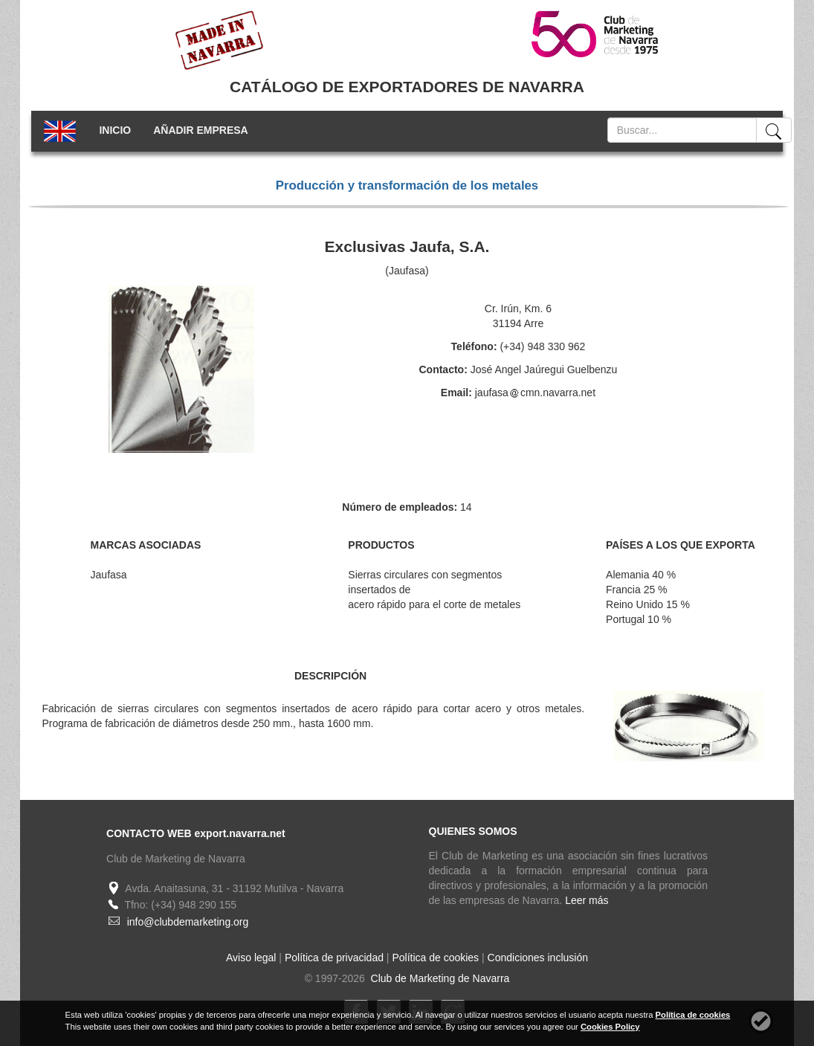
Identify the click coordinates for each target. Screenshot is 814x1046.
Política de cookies (435, 957)
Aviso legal (251, 957)
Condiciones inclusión (538, 957)
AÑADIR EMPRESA (200, 130)
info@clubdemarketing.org (188, 922)
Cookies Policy (610, 1026)
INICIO (115, 130)
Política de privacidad (334, 957)
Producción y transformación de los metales (407, 185)
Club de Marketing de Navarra (439, 978)
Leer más (586, 900)
